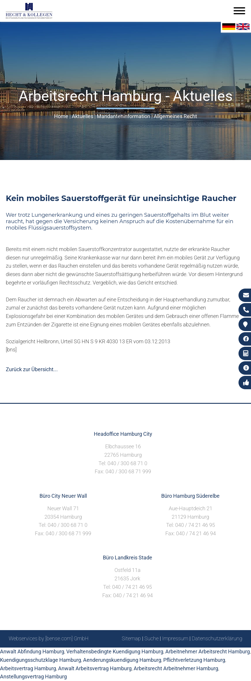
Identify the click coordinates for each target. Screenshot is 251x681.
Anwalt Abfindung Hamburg (32, 651)
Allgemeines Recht (175, 116)
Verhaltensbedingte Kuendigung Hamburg (114, 651)
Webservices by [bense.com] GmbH (49, 638)
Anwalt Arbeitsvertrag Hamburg (95, 668)
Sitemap (131, 638)
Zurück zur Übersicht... (32, 369)
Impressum (175, 638)
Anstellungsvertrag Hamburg (33, 676)
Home (61, 116)
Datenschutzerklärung (217, 638)
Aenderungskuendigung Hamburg (122, 660)
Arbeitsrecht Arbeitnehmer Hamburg (176, 668)
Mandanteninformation (123, 116)
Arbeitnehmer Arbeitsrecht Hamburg (207, 651)
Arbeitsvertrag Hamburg (28, 668)
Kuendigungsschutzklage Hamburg (40, 660)
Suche (151, 638)
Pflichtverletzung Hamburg (194, 660)
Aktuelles (82, 116)
